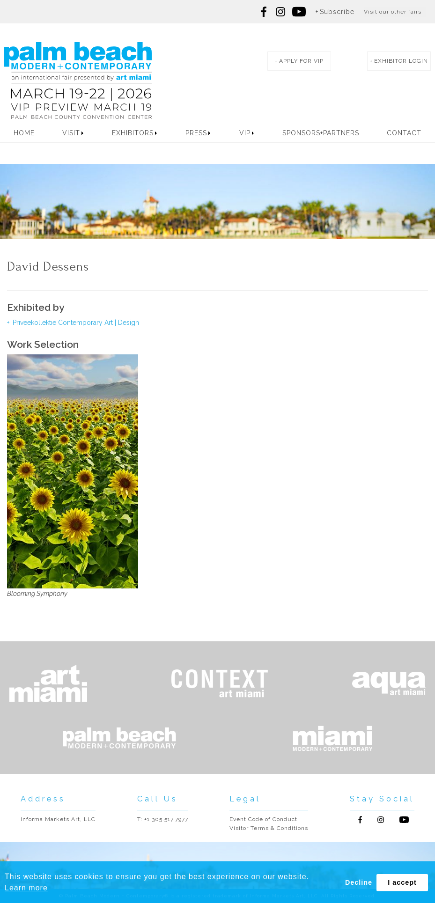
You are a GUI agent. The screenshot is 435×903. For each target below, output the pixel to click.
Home (24, 133)
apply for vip (301, 61)
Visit (71, 133)
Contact (404, 133)
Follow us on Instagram (280, 12)
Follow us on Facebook (264, 12)
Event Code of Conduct (263, 819)
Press (196, 133)
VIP (245, 133)
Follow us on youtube (299, 12)
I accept (402, 882)
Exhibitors (133, 133)
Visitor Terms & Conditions (268, 828)
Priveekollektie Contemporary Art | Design (75, 322)
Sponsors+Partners (320, 133)
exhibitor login (401, 61)
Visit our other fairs (392, 11)
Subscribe (337, 11)
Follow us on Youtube (404, 819)
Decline (358, 882)
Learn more (26, 888)
